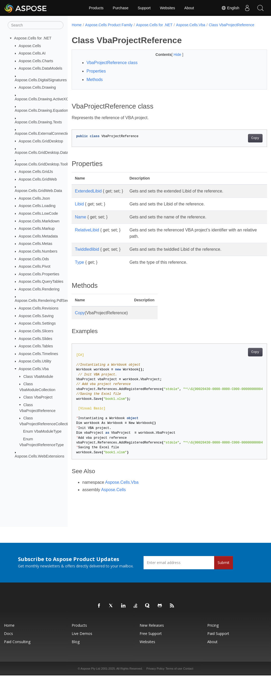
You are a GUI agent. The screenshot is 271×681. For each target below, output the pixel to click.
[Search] (35, 25)
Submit (223, 568)
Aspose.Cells (30, 45)
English (230, 8)
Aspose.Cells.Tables (36, 346)
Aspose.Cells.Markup (37, 228)
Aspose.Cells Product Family (108, 25)
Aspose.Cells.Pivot (34, 266)
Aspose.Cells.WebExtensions (40, 456)
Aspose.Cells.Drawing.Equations (42, 110)
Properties (96, 76)
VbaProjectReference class (111, 68)
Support (144, 8)
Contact (188, 674)
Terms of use (174, 674)
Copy (241, 144)
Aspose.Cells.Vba (34, 369)
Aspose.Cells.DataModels (40, 68)
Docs (8, 639)
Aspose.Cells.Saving (36, 315)
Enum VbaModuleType (42, 431)
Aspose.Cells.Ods (34, 259)
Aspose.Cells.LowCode (38, 213)
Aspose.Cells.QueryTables (41, 281)
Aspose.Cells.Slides (35, 338)
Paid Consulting (17, 647)
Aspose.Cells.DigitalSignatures (41, 80)
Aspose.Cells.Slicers (36, 331)
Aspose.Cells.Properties (39, 274)
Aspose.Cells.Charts (36, 61)
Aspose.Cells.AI (32, 53)
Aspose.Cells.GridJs (36, 171)
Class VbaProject (37, 397)
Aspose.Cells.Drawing (37, 87)
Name (80, 222)
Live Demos (82, 639)
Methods (94, 85)
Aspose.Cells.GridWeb (38, 179)
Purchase (120, 8)
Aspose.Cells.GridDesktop (41, 141)
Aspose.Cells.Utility (35, 361)
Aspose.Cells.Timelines (38, 354)
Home (76, 25)
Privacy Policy (155, 674)
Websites (167, 8)
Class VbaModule (38, 376)
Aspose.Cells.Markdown (39, 221)
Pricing (213, 630)
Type (79, 268)
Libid (79, 209)
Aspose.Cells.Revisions (38, 308)
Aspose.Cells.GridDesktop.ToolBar (44, 164)
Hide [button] (171, 60)
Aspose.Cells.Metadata (38, 236)
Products (96, 8)
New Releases (152, 630)
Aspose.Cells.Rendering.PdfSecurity (45, 300)
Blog (76, 647)
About (189, 8)
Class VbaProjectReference (98, 30)
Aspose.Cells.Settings (37, 323)
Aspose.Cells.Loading (37, 206)
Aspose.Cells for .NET (33, 38)
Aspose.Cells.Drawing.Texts (38, 122)
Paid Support (218, 639)
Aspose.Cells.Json (34, 198)
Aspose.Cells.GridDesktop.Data (41, 152)
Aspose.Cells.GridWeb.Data (38, 191)
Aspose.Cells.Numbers (38, 251)
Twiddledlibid (87, 255)
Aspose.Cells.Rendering (39, 289)
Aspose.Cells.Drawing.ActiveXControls (47, 99)
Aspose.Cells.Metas (35, 243)
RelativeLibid (87, 235)
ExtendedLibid (88, 196)
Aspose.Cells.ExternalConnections (44, 133)
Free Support (151, 639)
